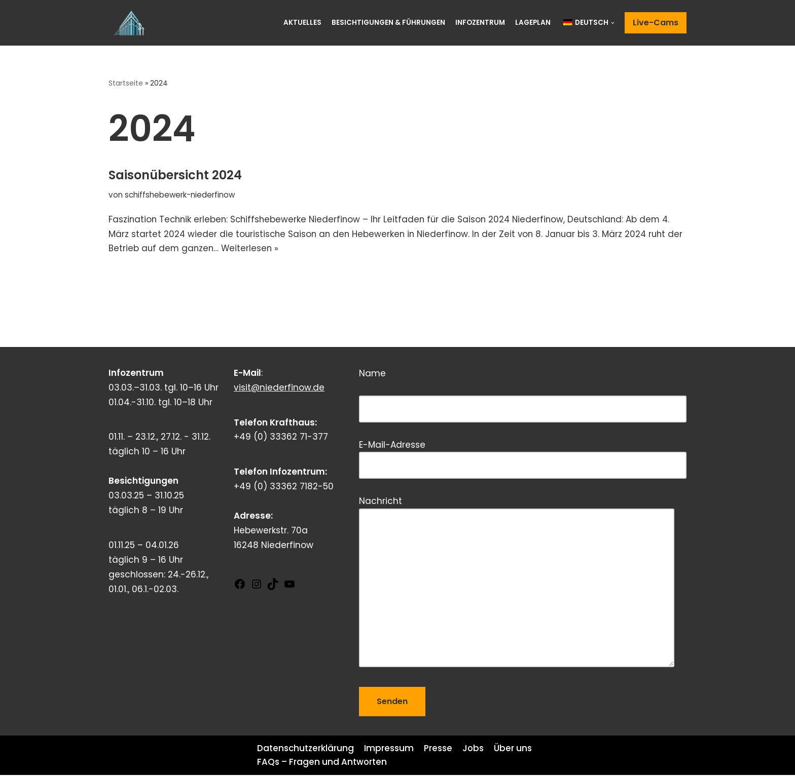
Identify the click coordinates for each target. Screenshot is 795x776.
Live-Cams (655, 22)
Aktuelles (302, 22)
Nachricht (516, 583)
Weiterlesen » (269, 249)
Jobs (474, 749)
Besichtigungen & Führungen (388, 22)
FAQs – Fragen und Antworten (322, 763)
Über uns (514, 749)
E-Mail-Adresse (522, 456)
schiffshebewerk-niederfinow (180, 194)
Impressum (389, 749)
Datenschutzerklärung (305, 749)
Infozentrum (480, 22)
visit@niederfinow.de (279, 388)
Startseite (126, 83)
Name (522, 392)
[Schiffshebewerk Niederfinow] (131, 22)
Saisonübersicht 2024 (175, 175)
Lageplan (533, 22)
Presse (438, 749)
